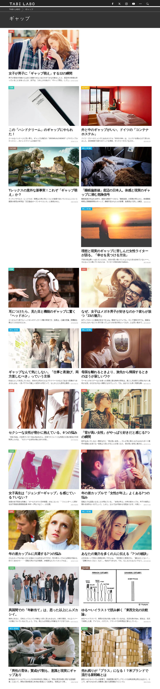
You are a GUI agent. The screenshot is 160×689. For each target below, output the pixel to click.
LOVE (11, 32)
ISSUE (12, 452)
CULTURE (13, 149)
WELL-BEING (86, 149)
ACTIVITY (85, 89)
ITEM (11, 89)
